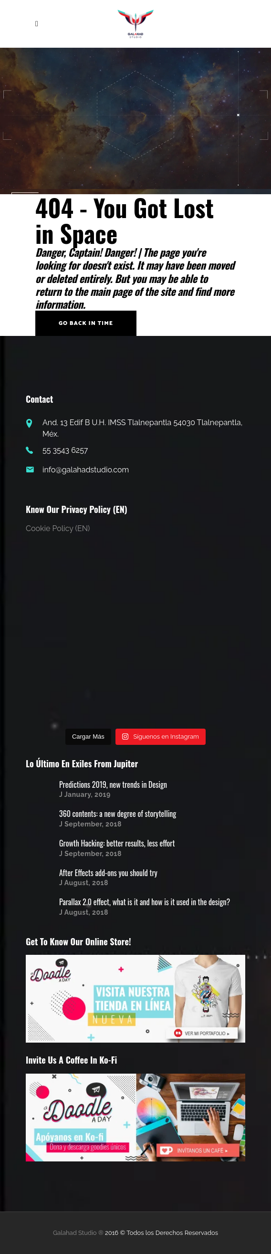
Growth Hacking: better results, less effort (117, 843)
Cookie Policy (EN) (58, 528)
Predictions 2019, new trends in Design (113, 784)
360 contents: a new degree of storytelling (117, 813)
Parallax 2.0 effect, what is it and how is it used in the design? (144, 902)
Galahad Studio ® (78, 1232)
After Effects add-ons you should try (108, 872)
